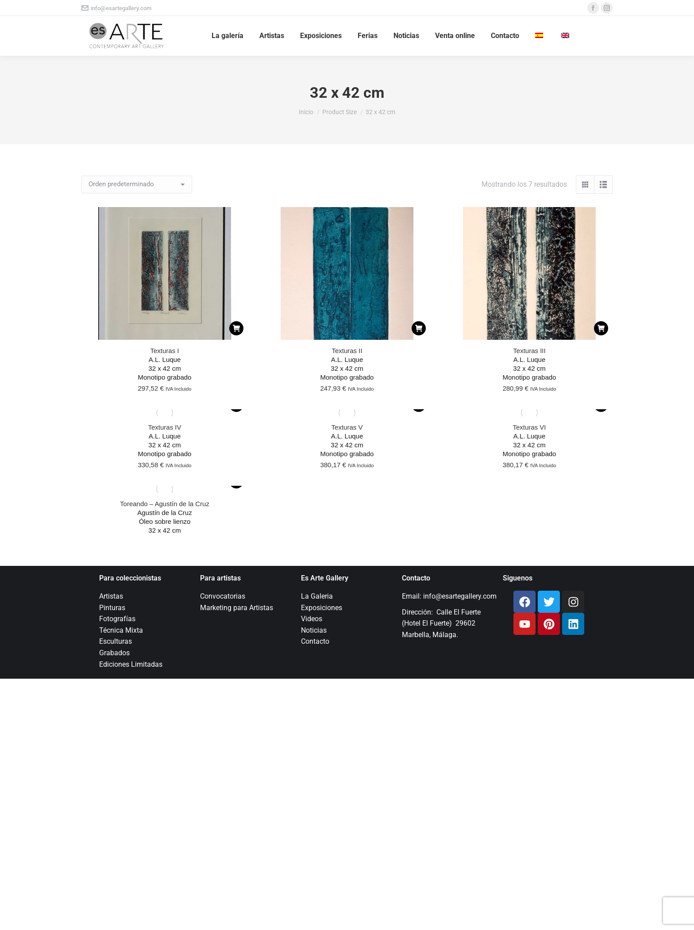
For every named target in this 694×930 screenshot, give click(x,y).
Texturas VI (529, 427)
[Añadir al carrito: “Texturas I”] (236, 328)
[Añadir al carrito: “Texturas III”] (601, 328)
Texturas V (347, 427)
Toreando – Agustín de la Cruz (164, 503)
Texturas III (529, 350)
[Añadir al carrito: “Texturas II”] (419, 328)
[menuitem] (540, 36)
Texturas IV (164, 427)
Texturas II (347, 350)
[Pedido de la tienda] (136, 184)
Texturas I (164, 350)
